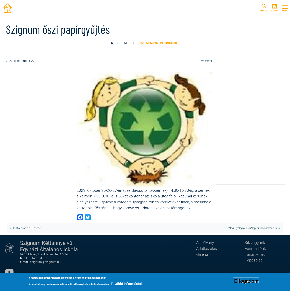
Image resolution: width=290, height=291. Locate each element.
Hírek (125, 43)
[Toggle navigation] (285, 8)
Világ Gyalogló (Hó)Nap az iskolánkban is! (252, 228)
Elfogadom (246, 281)
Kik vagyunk (255, 242)
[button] (145, 125)
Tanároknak (255, 254)
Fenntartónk (255, 248)
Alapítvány (205, 242)
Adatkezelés (206, 248)
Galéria (202, 254)
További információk (127, 283)
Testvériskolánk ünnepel (27, 228)
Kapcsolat (253, 260)
